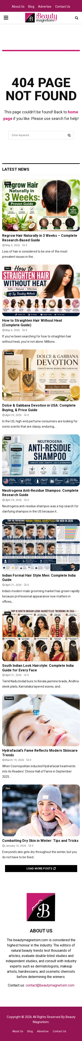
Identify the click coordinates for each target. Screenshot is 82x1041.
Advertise (44, 6)
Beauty (9, 353)
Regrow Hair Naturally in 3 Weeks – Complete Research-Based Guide (39, 237)
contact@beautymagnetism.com (50, 985)
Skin (7, 788)
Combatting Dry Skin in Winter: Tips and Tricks (40, 841)
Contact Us (62, 6)
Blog (31, 6)
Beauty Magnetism (15, 523)
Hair (7, 183)
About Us (18, 6)
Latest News (15, 169)
